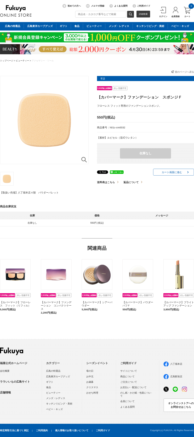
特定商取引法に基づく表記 (14, 430)
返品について (131, 182)
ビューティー (22, 60)
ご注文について (128, 382)
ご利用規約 (42, 430)
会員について (127, 401)
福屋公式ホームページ (13, 363)
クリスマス (92, 387)
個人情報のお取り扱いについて (71, 430)
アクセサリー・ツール (43, 60)
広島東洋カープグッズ (58, 376)
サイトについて (128, 371)
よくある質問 (118, 6)
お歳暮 (89, 382)
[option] (44, 120)
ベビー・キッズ (54, 409)
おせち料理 (92, 392)
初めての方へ (71, 6)
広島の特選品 (53, 371)
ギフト (49, 382)
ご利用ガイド (141, 6)
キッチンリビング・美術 (59, 403)
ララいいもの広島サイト (15, 381)
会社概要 (5, 371)
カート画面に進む (172, 172)
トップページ (6, 60)
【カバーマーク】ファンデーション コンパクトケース (56, 305)
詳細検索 (143, 14)
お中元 (89, 376)
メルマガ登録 (95, 6)
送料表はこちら (106, 182)
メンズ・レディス (55, 398)
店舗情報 (5, 392)
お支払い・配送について (133, 387)
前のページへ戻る (184, 72)
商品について (127, 376)
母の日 (89, 371)
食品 (48, 387)
